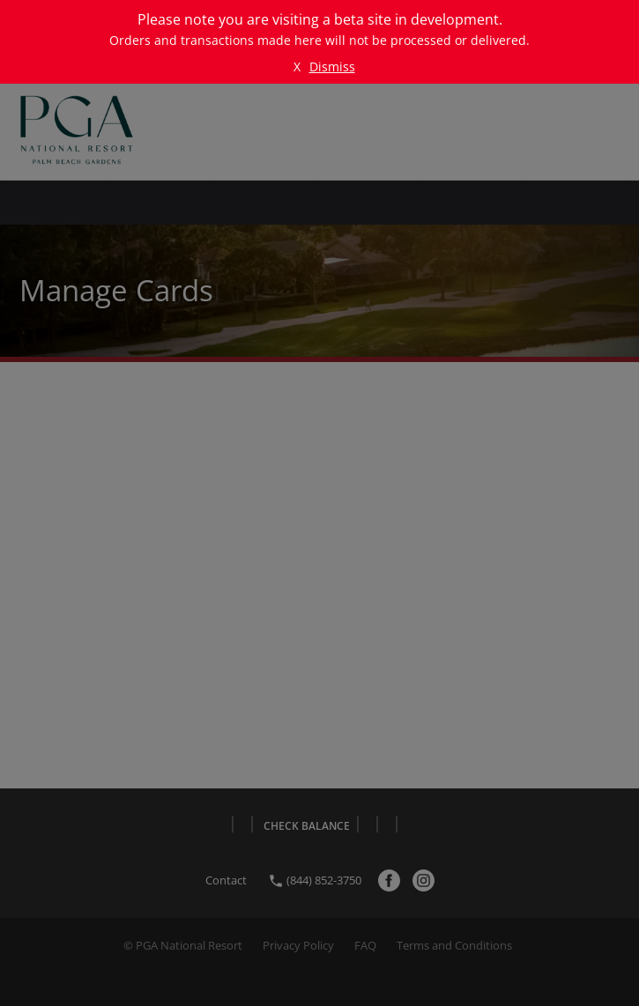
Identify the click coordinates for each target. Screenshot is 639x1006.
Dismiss (332, 66)
